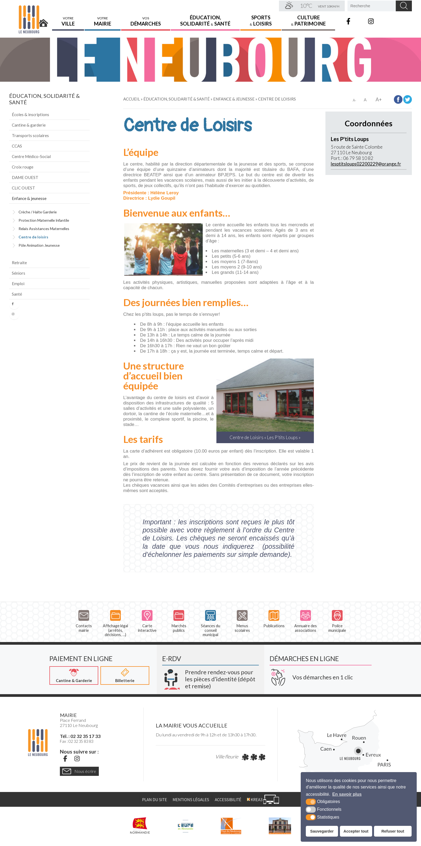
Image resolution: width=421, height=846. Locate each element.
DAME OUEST (25, 177)
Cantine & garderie (29, 125)
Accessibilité (228, 800)
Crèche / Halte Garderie (38, 212)
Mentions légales (191, 800)
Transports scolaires (30, 135)
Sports (261, 20)
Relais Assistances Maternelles (44, 228)
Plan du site (154, 800)
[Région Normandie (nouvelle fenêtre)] (140, 826)
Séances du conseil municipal (210, 623)
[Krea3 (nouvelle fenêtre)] (210, 677)
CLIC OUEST (23, 187)
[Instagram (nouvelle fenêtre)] (77, 758)
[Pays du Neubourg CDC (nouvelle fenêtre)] (231, 826)
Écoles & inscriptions (30, 114)
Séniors (18, 273)
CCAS (17, 146)
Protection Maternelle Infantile (44, 220)
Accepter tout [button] (355, 831)
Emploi (18, 283)
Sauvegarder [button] (321, 831)
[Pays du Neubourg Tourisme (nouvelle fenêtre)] (280, 826)
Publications (274, 619)
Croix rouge (22, 166)
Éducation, (205, 20)
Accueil (43, 20)
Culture (308, 20)
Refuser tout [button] (392, 831)
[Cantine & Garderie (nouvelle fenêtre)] (73, 675)
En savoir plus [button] (347, 794)
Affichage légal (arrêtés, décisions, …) (115, 623)
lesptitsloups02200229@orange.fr (366, 164)
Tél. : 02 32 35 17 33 (80, 736)
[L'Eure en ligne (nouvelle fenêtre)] (185, 826)
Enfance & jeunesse (29, 198)
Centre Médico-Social (31, 156)
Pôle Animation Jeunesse (39, 245)
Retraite (19, 262)
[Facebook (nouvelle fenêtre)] (65, 758)
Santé (17, 294)
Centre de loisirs (33, 237)
